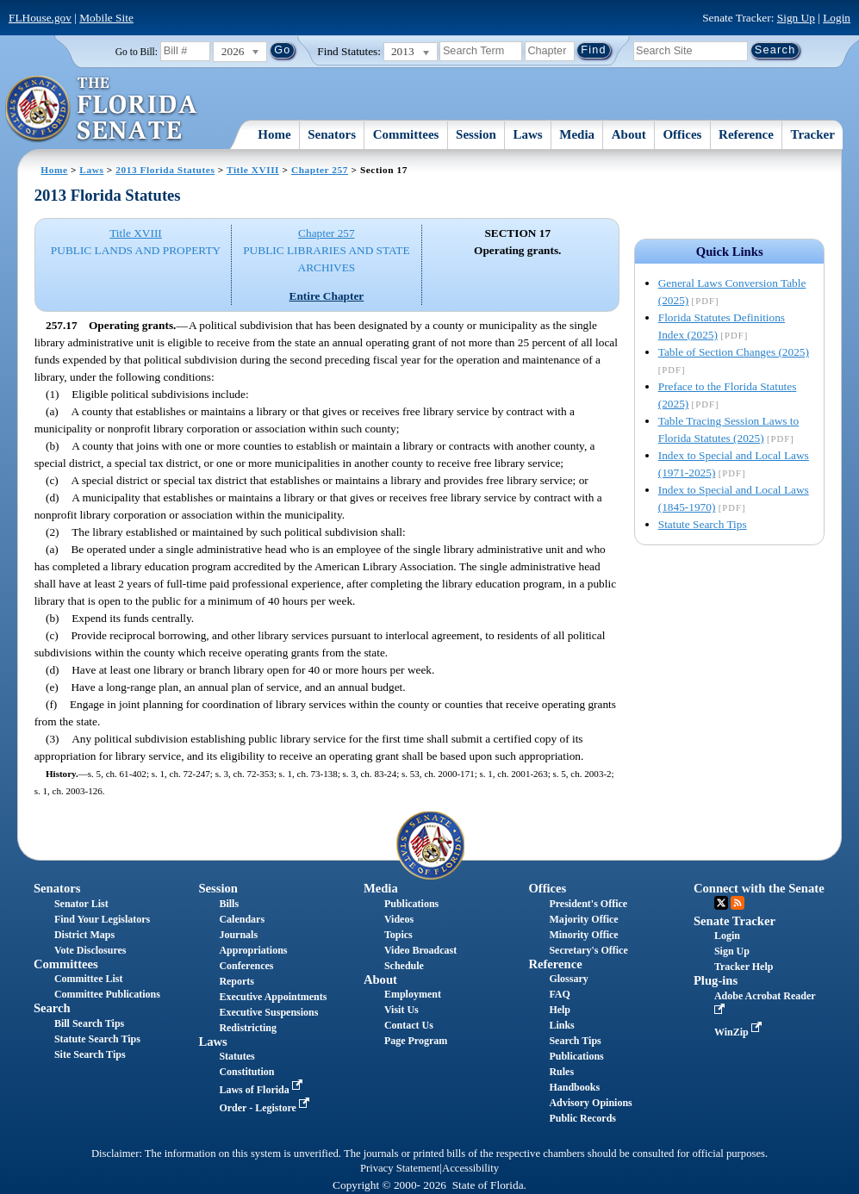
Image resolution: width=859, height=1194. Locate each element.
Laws (527, 134)
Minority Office (583, 935)
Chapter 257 (319, 170)
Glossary (568, 979)
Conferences (246, 966)
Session (476, 134)
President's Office (588, 904)
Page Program (415, 1041)
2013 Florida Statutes (165, 170)
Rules (561, 1072)
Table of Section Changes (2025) (733, 351)
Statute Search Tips (702, 524)
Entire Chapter (326, 295)
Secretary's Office (588, 950)
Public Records (582, 1118)
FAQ (559, 994)
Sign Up (796, 17)
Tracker (813, 134)
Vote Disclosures (90, 950)
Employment (412, 994)
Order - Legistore (266, 1108)
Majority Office (583, 919)
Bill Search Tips (89, 1023)
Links (561, 1025)
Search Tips (575, 1041)
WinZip (739, 1032)
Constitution (246, 1072)
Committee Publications (107, 994)
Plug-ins (716, 980)
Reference (746, 134)
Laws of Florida (262, 1090)
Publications (411, 904)
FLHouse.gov (40, 17)
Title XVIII (253, 170)
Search (52, 1008)
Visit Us (401, 1010)
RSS (737, 903)
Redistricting (248, 1028)
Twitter (721, 903)
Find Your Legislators (102, 919)
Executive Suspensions (268, 1012)
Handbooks (574, 1087)
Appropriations (253, 950)
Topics (398, 935)
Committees (406, 134)
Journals (238, 935)
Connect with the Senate (759, 888)
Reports (236, 981)
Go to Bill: (136, 52)
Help (559, 1010)
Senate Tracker (734, 921)
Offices (682, 134)
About (629, 134)
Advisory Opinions (590, 1103)
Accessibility (470, 1168)
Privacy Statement (399, 1168)
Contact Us (408, 1025)
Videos (399, 919)
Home (274, 134)
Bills (229, 904)
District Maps (84, 935)
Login (836, 17)
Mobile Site (106, 17)
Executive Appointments (273, 997)
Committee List (88, 979)
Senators (332, 134)
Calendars (242, 919)
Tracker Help (744, 967)
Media (576, 134)
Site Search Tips (90, 1054)
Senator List (81, 904)
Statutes (236, 1056)
